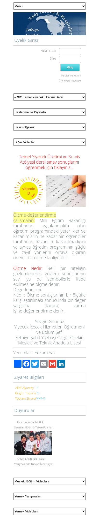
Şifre (53, 58)
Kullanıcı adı (48, 51)
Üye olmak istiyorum (70, 81)
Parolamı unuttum (71, 75)
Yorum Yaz (45, 353)
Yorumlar (22, 353)
